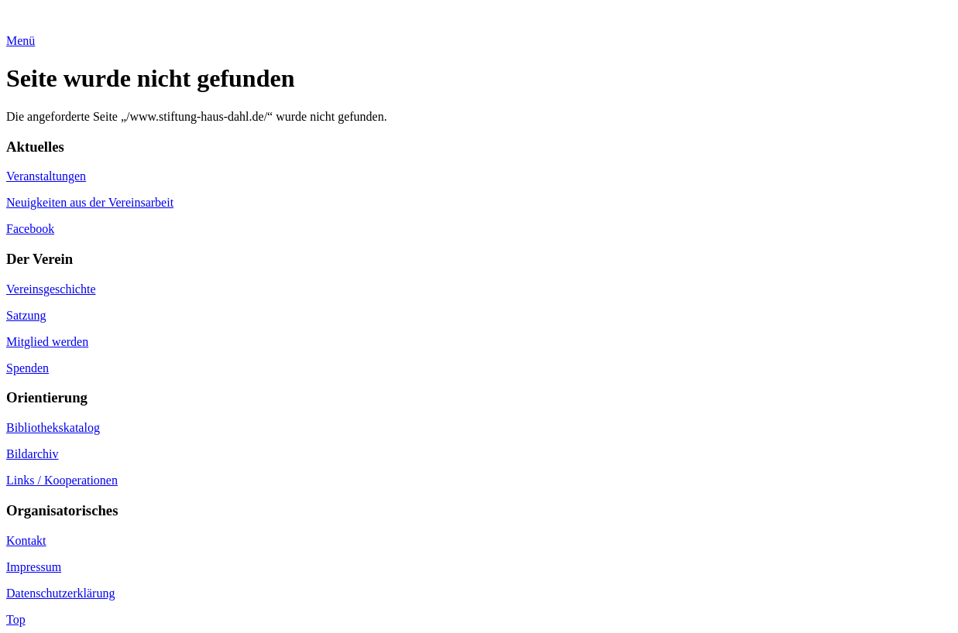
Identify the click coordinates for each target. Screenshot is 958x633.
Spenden (27, 368)
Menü (20, 40)
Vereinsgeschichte (51, 289)
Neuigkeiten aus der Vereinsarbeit (89, 202)
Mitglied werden (47, 341)
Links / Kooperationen (62, 480)
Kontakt (26, 540)
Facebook (30, 228)
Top (16, 619)
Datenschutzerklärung (60, 593)
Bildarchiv (32, 453)
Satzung (26, 315)
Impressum (33, 566)
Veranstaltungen (46, 176)
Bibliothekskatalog (53, 427)
